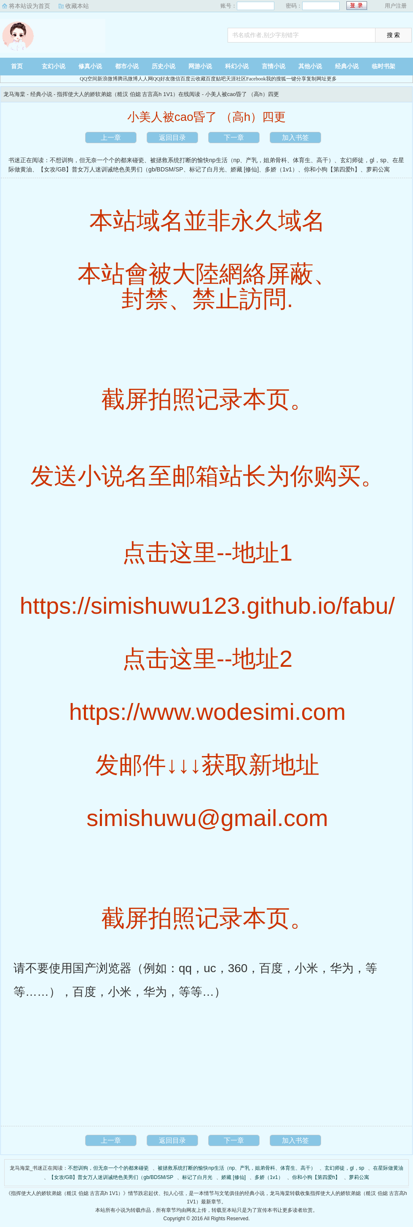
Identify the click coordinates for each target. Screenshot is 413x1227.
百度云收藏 (193, 79)
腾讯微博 (128, 79)
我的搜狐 (276, 79)
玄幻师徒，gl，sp (363, 160)
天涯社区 (236, 79)
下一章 (234, 137)
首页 (17, 66)
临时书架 (383, 66)
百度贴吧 (216, 79)
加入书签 (295, 137)
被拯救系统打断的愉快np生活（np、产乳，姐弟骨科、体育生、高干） (242, 160)
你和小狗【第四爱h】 (332, 169)
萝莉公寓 (378, 169)
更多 (332, 79)
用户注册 (396, 6)
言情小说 (273, 66)
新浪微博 (107, 79)
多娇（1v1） (281, 169)
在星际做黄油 (388, 1168)
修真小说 (90, 66)
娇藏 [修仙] (245, 169)
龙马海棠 (52, 36)
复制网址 (316, 79)
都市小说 (127, 66)
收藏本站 (77, 6)
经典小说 (347, 66)
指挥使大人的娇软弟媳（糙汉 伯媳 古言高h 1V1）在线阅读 (128, 94)
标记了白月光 (207, 169)
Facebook (256, 79)
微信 (175, 79)
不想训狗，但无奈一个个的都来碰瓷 (97, 160)
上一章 (111, 137)
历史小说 (163, 66)
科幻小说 (237, 66)
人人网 (145, 79)
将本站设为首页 (29, 6)
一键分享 (296, 79)
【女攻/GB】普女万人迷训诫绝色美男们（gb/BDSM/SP (110, 169)
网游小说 (200, 66)
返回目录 (172, 137)
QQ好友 (161, 79)
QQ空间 (88, 79)
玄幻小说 (53, 66)
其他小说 (310, 66)
